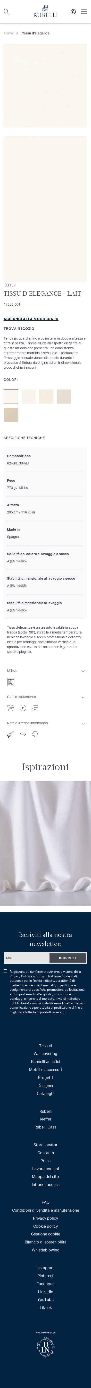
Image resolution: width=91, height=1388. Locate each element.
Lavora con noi (45, 1169)
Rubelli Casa (45, 1127)
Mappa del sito (45, 1176)
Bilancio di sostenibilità (45, 1242)
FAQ (46, 1202)
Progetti (45, 1077)
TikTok (46, 1307)
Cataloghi (45, 1093)
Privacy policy (45, 1218)
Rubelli (46, 1111)
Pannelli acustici (45, 1061)
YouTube (45, 1299)
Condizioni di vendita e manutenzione (45, 1210)
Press (45, 1161)
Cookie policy (45, 1226)
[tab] (46, 676)
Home (8, 33)
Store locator (45, 1145)
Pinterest (45, 1276)
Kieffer (45, 1119)
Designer (46, 1085)
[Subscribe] (68, 958)
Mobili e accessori (45, 1069)
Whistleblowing (45, 1250)
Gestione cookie (45, 1234)
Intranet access (45, 1184)
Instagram (45, 1268)
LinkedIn (45, 1292)
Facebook (46, 1284)
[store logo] (45, 16)
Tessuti (45, 1046)
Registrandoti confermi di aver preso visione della (44, 992)
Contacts (45, 1153)
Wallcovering (45, 1053)
